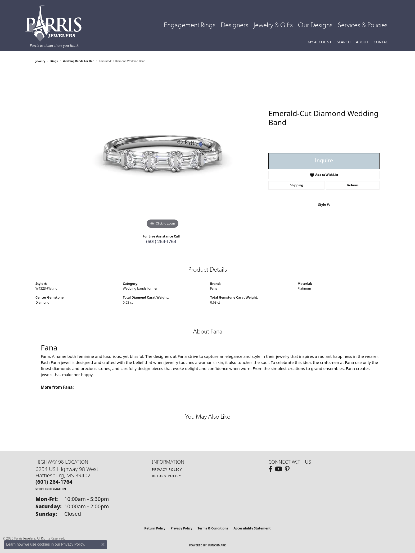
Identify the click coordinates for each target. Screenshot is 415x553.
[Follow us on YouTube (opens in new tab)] (278, 469)
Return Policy (166, 476)
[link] (382, 42)
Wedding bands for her (78, 61)
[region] (162, 150)
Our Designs (315, 25)
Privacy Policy (167, 469)
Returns (352, 185)
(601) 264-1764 (161, 242)
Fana (213, 288)
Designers (234, 25)
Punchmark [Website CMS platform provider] (217, 545)
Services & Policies (362, 25)
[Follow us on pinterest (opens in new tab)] (287, 469)
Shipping (296, 185)
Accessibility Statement (251, 528)
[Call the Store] (54, 481)
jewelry (40, 61)
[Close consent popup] (103, 544)
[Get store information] (50, 489)
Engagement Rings (189, 25)
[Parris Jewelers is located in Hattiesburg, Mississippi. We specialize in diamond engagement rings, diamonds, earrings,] (56, 26)
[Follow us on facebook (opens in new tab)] (270, 469)
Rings (54, 61)
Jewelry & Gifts (273, 25)
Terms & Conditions (213, 528)
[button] (320, 42)
